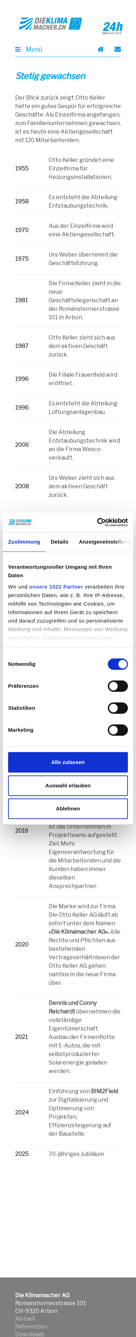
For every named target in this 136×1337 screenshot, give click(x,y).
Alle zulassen (68, 762)
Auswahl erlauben (68, 785)
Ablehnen (68, 808)
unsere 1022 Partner (56, 587)
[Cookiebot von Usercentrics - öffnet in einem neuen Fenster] (97, 522)
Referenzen (31, 1326)
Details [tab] (59, 542)
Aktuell (25, 1318)
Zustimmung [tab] (24, 542)
